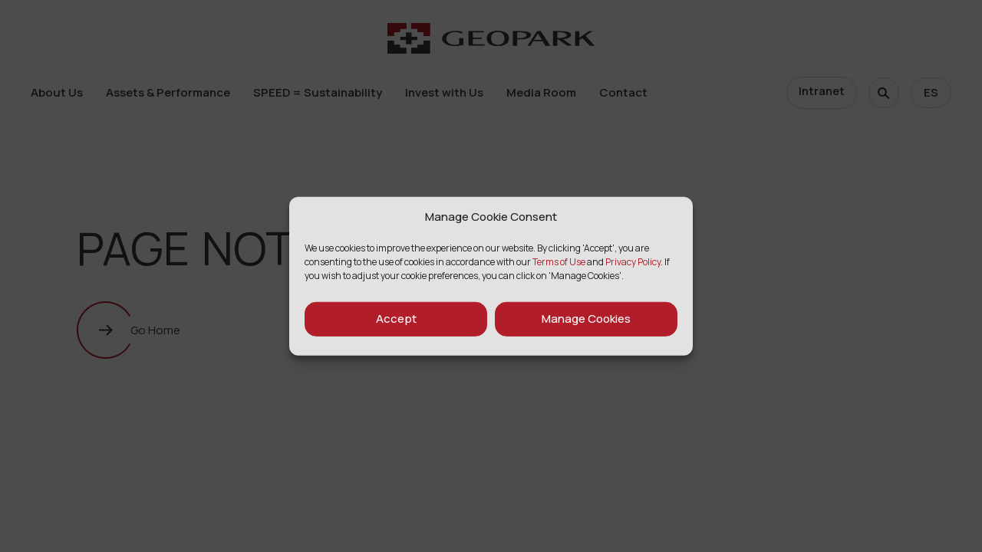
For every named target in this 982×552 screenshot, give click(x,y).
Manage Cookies (586, 318)
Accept (396, 318)
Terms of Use (558, 261)
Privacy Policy (633, 261)
